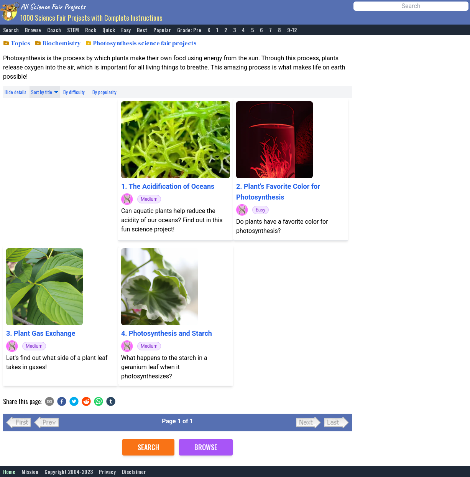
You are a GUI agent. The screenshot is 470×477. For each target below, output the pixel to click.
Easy (126, 30)
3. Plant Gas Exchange (41, 333)
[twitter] (74, 401)
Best (142, 30)
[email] (49, 401)
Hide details (15, 92)
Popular (162, 30)
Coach (54, 30)
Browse (33, 30)
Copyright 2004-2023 (68, 471)
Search (11, 30)
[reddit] (86, 401)
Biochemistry (62, 43)
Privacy (107, 471)
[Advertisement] (60, 171)
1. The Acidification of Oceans (167, 186)
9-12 (292, 30)
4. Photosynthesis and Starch (166, 333)
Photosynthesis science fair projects (145, 43)
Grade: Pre (189, 30)
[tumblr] (110, 401)
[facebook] (61, 401)
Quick (108, 30)
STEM (73, 30)
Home (9, 471)
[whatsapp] (98, 401)
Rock (90, 30)
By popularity (104, 92)
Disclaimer (134, 471)
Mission (29, 471)
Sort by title (41, 92)
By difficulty (74, 92)
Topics (20, 43)
